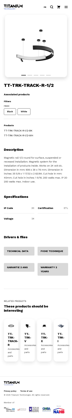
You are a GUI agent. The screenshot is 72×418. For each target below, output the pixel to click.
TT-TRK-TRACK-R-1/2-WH (18, 135)
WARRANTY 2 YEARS (49, 269)
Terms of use (26, 391)
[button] (23, 75)
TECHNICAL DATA (17, 251)
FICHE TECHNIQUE (52, 251)
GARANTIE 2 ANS (17, 267)
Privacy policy (10, 391)
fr (45, 7)
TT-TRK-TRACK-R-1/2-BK (18, 130)
